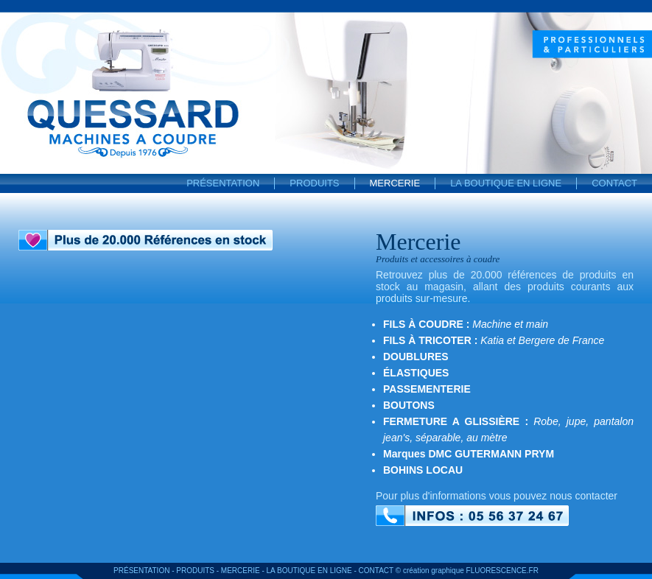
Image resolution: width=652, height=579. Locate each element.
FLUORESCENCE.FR (502, 570)
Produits (314, 183)
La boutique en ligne (505, 183)
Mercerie (395, 183)
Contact (614, 183)
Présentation (222, 183)
